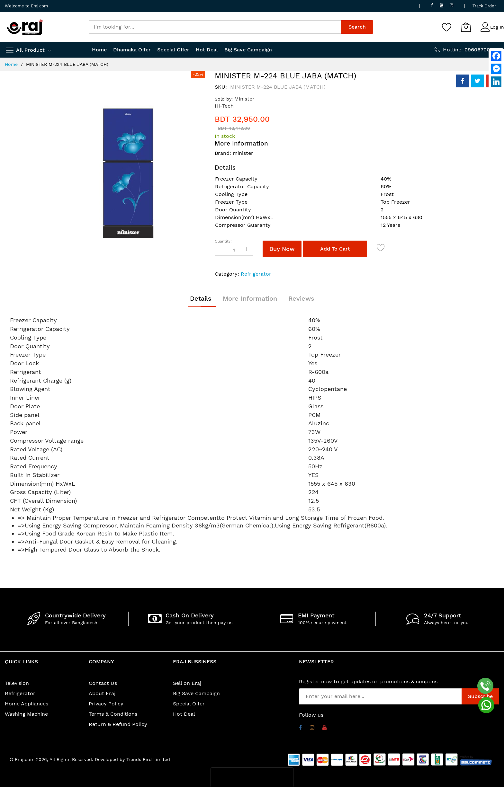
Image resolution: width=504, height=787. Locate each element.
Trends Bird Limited (148, 759)
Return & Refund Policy (118, 724)
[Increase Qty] (246, 250)
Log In (497, 27)
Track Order (484, 6)
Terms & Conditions (113, 714)
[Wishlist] (447, 27)
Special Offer (189, 704)
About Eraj (102, 693)
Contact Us (103, 683)
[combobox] (215, 27)
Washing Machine (26, 714)
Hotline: (471, 50)
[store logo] (25, 27)
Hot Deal (184, 714)
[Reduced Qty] (221, 250)
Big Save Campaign (196, 693)
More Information (250, 298)
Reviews (301, 298)
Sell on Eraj (187, 683)
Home (11, 64)
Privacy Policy (106, 704)
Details (201, 298)
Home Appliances (26, 704)
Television (17, 683)
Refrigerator (256, 274)
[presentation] (252, 777)
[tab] (200, 298)
